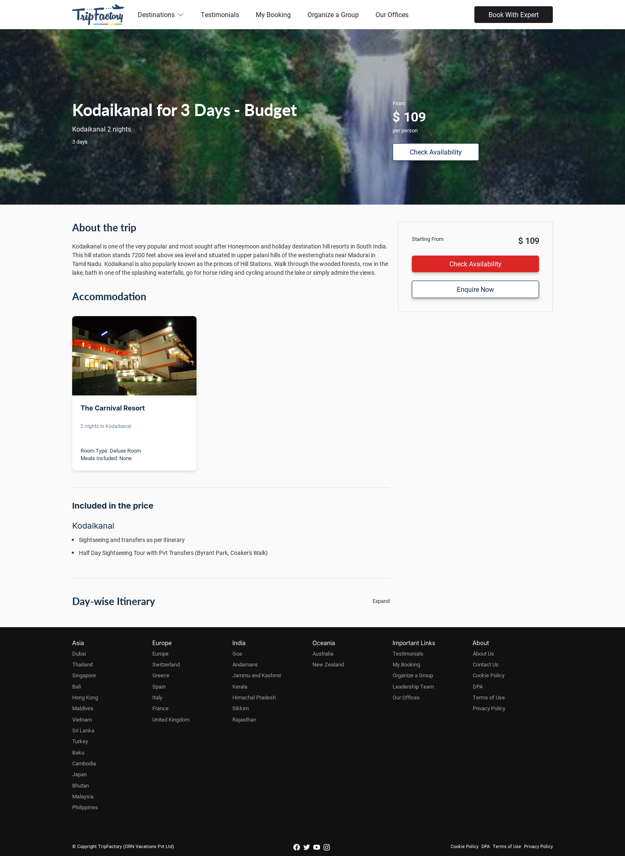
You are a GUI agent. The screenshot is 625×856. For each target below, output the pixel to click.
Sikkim (240, 708)
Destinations (161, 14)
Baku (78, 752)
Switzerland (166, 664)
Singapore (84, 675)
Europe (160, 653)
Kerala (239, 686)
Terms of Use (489, 697)
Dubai (79, 653)
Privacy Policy (489, 708)
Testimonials (220, 14)
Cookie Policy (488, 675)
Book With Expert (514, 14)
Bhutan (80, 785)
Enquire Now (475, 289)
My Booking (273, 14)
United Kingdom (170, 719)
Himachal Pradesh (254, 697)
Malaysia (82, 796)
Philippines (85, 807)
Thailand (82, 664)
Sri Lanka (83, 730)
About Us (483, 653)
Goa (237, 653)
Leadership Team (413, 686)
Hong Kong (85, 697)
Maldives (82, 708)
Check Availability (436, 151)
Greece (160, 675)
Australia (322, 653)
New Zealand (328, 664)
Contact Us (486, 664)
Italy (157, 697)
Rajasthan (244, 719)
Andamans (245, 664)
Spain (159, 686)
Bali (76, 686)
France (160, 708)
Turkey (80, 741)
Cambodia (84, 763)
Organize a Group (333, 14)
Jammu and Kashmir (256, 675)
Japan (79, 774)
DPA (478, 686)
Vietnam (82, 719)
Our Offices (392, 14)
